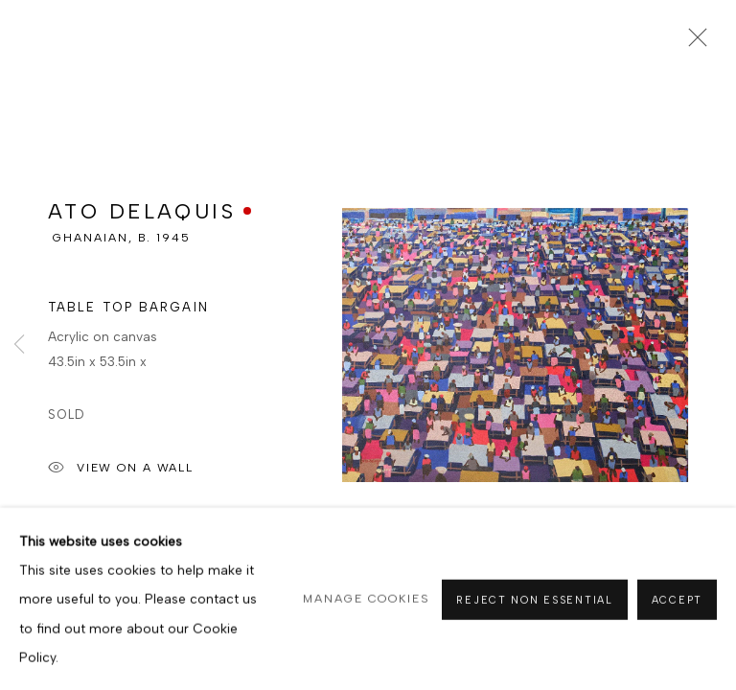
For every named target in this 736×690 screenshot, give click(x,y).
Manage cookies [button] (366, 631)
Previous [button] (19, 345)
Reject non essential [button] (534, 632)
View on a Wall (121, 475)
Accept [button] (677, 632)
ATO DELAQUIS (142, 218)
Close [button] (692, 43)
